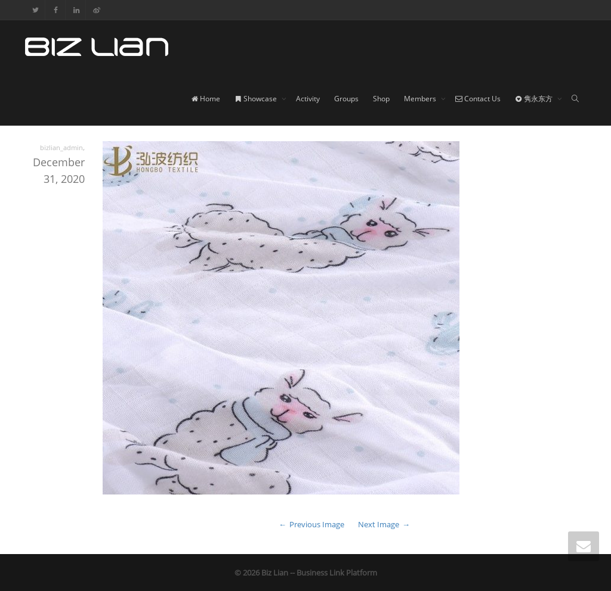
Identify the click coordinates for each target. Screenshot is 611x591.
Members (421, 99)
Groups (346, 99)
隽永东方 (534, 99)
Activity (308, 99)
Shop (381, 99)
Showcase (256, 99)
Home (205, 99)
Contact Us (478, 99)
